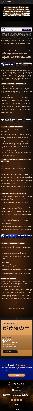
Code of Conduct (16, 406)
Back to (16, 309)
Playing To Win (17, 256)
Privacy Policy (16, 404)
